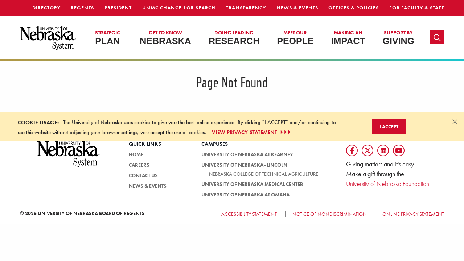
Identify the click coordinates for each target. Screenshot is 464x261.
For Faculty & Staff (416, 7)
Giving (399, 37)
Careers (139, 165)
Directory (46, 7)
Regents (82, 7)
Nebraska (165, 37)
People (295, 37)
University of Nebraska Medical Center (252, 184)
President (118, 7)
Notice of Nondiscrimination (329, 214)
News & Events (297, 7)
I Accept (388, 126)
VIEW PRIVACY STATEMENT (252, 132)
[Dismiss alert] (455, 121)
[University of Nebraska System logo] (69, 157)
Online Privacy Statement (413, 214)
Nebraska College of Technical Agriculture (263, 174)
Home (136, 154)
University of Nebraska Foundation (387, 183)
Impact (348, 37)
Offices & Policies (353, 7)
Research (234, 37)
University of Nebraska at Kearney (247, 154)
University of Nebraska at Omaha (245, 194)
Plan (107, 37)
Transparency (246, 7)
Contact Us (143, 175)
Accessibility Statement (249, 214)
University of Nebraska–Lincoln (244, 165)
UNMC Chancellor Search (178, 7)
